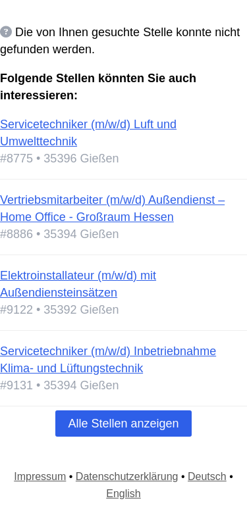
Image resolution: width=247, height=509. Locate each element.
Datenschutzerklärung (127, 476)
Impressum (40, 476)
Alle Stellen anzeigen (123, 423)
